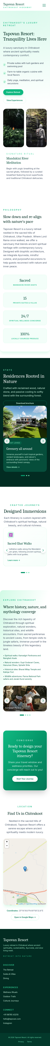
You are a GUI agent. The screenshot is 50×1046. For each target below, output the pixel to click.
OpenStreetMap (31, 904)
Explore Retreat (13, 92)
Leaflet (19, 904)
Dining (6, 978)
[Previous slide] (7, 441)
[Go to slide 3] (28, 475)
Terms (29, 1042)
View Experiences (15, 100)
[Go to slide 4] (29, 715)
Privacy (21, 1042)
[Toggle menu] (44, 5)
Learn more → (14, 560)
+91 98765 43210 (10, 1014)
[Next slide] (43, 441)
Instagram (7, 1023)
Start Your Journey (25, 779)
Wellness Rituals (10, 992)
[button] (25, 869)
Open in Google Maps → (25, 917)
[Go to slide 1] (23, 475)
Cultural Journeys (11, 1001)
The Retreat (8, 970)
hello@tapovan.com (12, 1019)
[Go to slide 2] (26, 475)
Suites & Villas (9, 974)
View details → (13, 467)
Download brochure (25, 403)
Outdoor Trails (9, 996)
